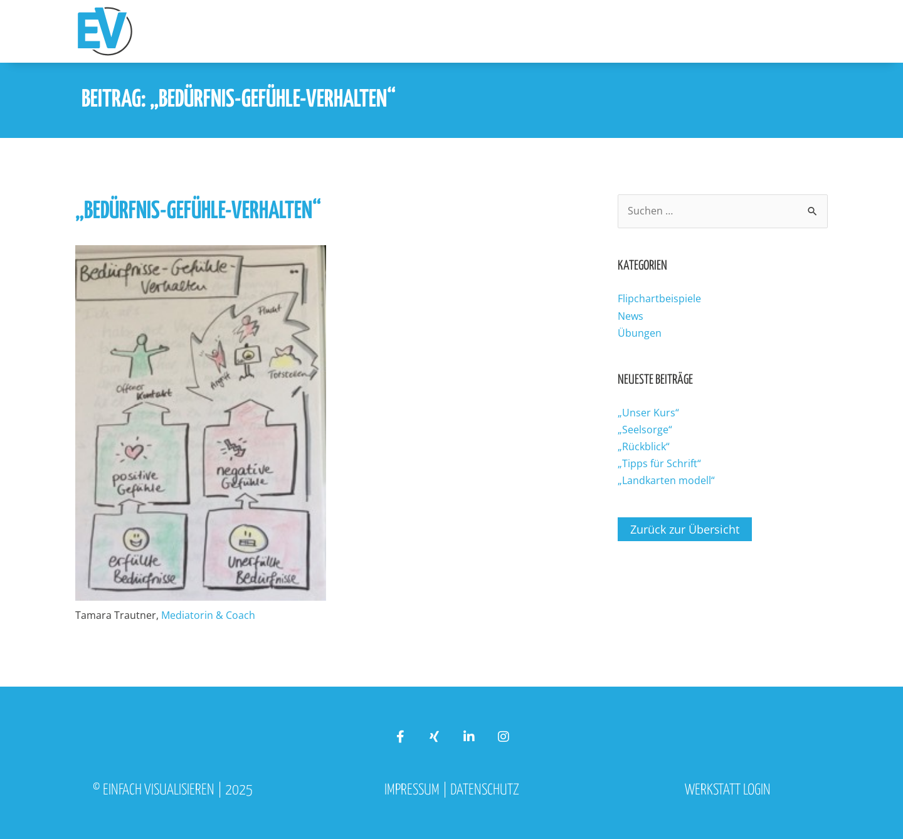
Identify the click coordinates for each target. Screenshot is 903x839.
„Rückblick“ (644, 446)
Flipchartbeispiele (659, 298)
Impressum (412, 790)
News (630, 316)
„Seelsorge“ (645, 429)
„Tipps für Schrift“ (659, 463)
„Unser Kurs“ (648, 413)
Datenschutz (484, 790)
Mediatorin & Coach (208, 615)
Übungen (640, 333)
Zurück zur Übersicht (684, 529)
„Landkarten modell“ (666, 480)
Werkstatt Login (728, 790)
